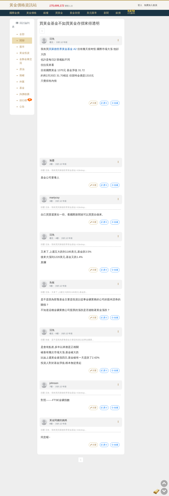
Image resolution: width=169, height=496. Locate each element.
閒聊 (22, 40)
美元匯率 (92, 13)
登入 (140, 5)
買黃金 (59, 13)
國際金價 (15, 13)
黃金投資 (25, 53)
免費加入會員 (150, 5)
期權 (22, 75)
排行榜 (23, 100)
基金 (22, 88)
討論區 (131, 13)
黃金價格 (31, 13)
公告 (22, 106)
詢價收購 (25, 94)
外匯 (22, 81)
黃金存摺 (75, 13)
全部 (22, 34)
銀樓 (45, 13)
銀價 (118, 13)
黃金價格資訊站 (23, 5)
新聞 (106, 13)
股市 (22, 46)
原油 (22, 69)
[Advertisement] (81, 134)
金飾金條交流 (26, 61)
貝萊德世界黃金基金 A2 (63, 49)
